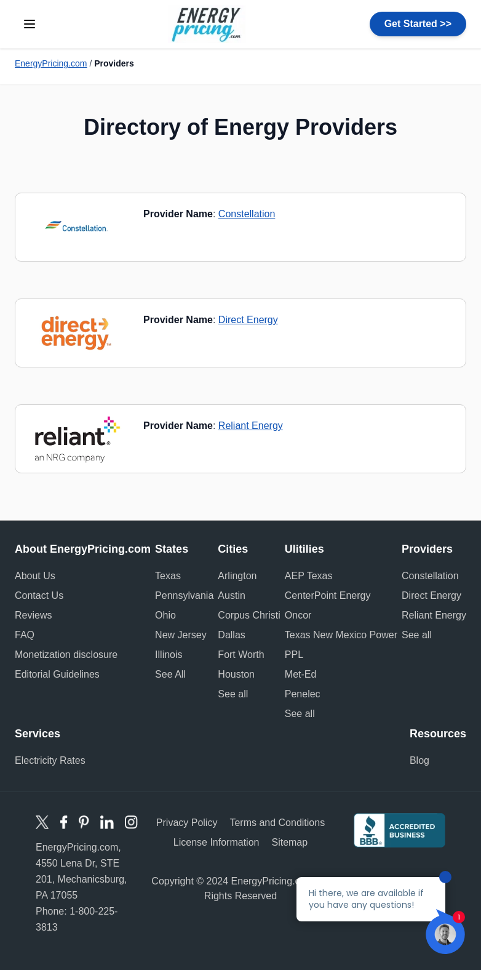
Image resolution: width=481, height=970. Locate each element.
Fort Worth (241, 654)
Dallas (231, 635)
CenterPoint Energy (328, 595)
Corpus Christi (249, 615)
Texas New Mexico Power (341, 635)
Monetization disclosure (66, 654)
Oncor (298, 615)
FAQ (24, 635)
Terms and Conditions (277, 822)
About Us (35, 576)
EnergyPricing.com (51, 63)
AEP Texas (309, 576)
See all (233, 694)
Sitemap (289, 842)
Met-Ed (301, 674)
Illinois (168, 654)
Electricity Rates (50, 760)
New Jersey (181, 635)
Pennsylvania (184, 595)
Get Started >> (417, 23)
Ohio (165, 615)
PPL (294, 654)
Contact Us (39, 595)
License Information (216, 842)
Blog (419, 760)
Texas (168, 576)
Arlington (237, 576)
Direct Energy (248, 320)
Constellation (247, 214)
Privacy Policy (187, 822)
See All (170, 674)
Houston (236, 674)
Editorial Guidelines (57, 674)
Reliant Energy (250, 425)
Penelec (302, 694)
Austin (231, 595)
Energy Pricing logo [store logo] (207, 24)
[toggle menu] (29, 24)
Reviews (33, 615)
